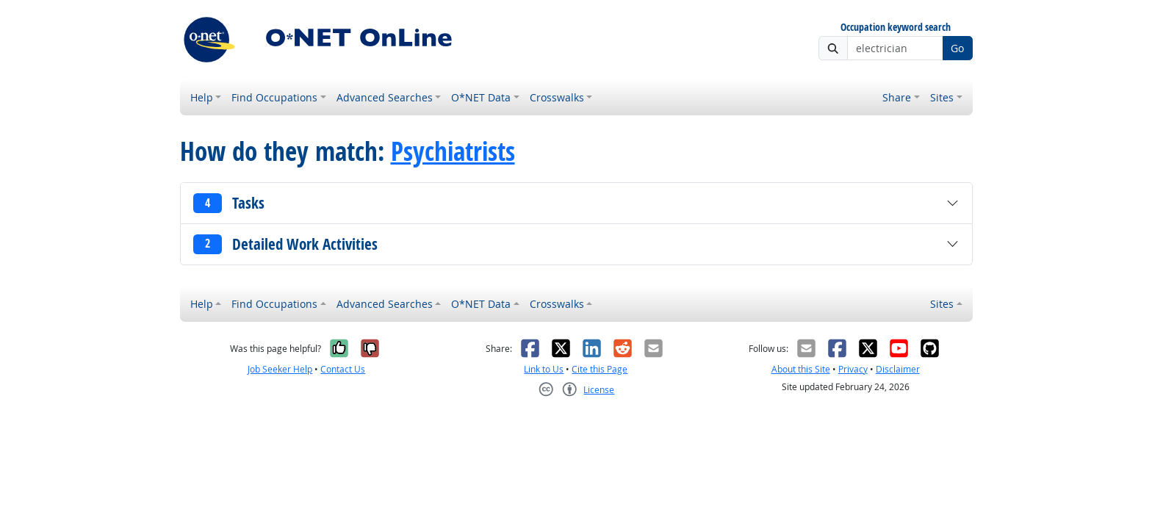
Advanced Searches (384, 97)
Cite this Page (599, 369)
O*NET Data (481, 97)
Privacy (853, 369)
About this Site (800, 369)
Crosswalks (557, 97)
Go (957, 48)
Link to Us (544, 369)
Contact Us (342, 369)
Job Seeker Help (280, 369)
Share (896, 97)
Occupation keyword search (895, 27)
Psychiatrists (453, 151)
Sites (942, 97)
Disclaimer (898, 369)
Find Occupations (274, 97)
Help (201, 97)
